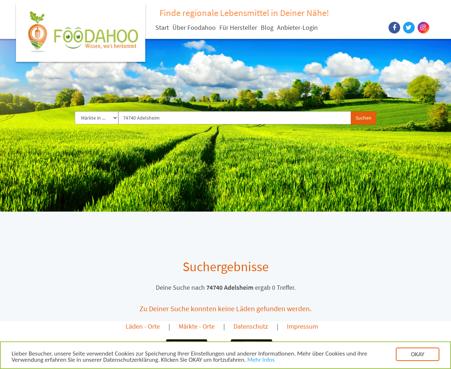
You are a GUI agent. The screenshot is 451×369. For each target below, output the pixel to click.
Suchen (363, 118)
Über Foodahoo (194, 27)
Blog (267, 27)
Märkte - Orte (197, 326)
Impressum (302, 326)
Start (162, 27)
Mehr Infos (261, 360)
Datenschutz (250, 326)
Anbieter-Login (297, 27)
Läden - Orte (143, 326)
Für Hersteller (238, 27)
